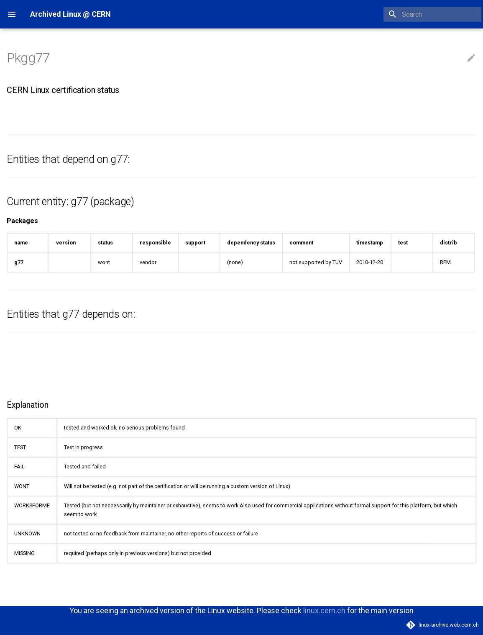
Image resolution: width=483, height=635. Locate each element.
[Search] (432, 14)
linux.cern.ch (324, 610)
